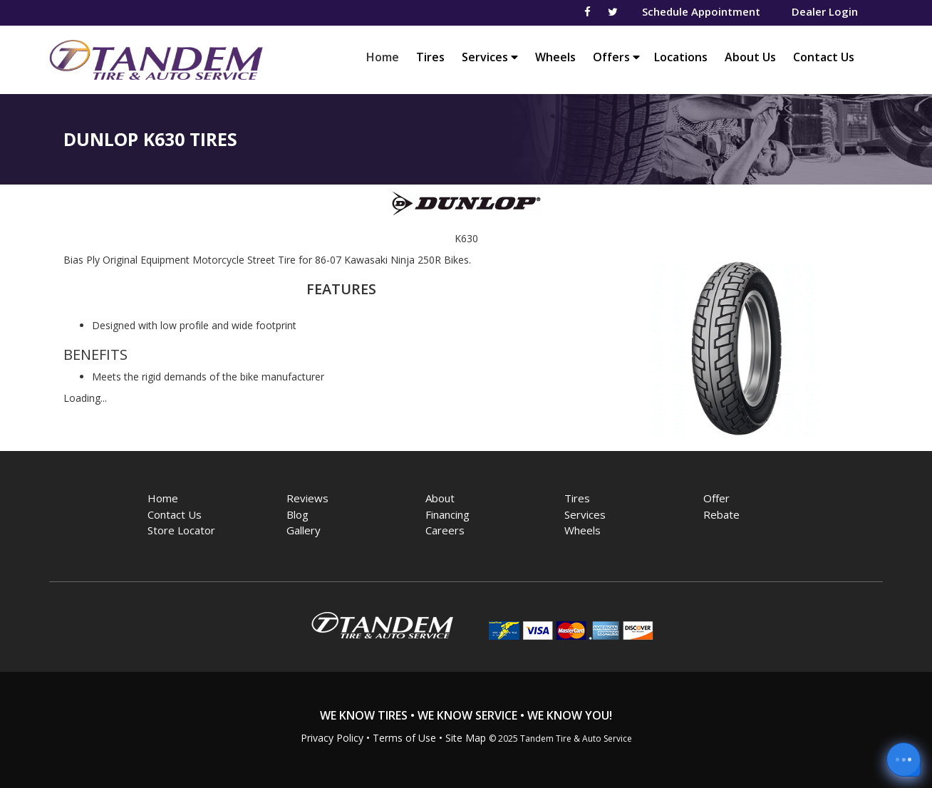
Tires (430, 57)
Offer (716, 498)
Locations (681, 57)
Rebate (721, 514)
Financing (447, 514)
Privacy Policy (332, 738)
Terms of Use (404, 738)
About (440, 498)
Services (490, 57)
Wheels (555, 57)
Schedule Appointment (701, 11)
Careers (445, 530)
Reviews (307, 498)
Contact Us (823, 57)
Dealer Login (825, 11)
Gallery (303, 530)
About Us (750, 57)
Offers (616, 57)
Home (386, 56)
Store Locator (181, 530)
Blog (297, 514)
